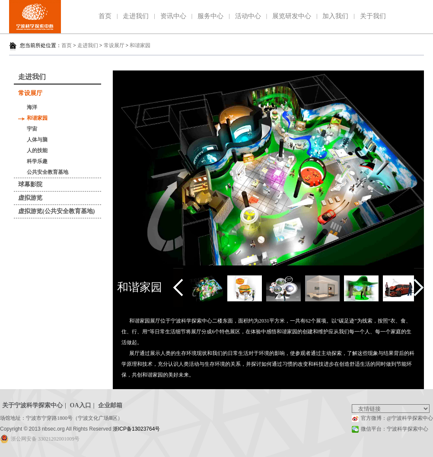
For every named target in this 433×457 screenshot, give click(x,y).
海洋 (32, 107)
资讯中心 (173, 16)
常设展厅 (114, 45)
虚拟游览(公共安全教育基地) (56, 211)
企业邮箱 (110, 405)
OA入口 (80, 405)
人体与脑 (37, 140)
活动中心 (248, 16)
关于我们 (373, 16)
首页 (105, 16)
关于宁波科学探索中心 (32, 405)
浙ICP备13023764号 (136, 429)
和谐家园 (140, 45)
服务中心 (210, 16)
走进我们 (136, 16)
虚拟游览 (30, 198)
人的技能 (37, 150)
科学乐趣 (37, 161)
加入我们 (335, 16)
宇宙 (32, 129)
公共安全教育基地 (47, 172)
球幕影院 (30, 184)
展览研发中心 (291, 16)
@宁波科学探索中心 (410, 418)
